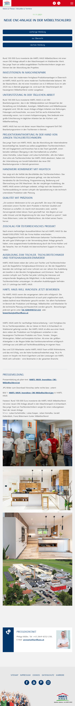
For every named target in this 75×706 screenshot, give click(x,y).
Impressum (25, 675)
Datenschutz (48, 675)
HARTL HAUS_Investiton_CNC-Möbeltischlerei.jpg (31, 393)
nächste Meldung (37, 45)
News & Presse (9, 9)
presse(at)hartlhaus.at (33, 640)
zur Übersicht (37, 38)
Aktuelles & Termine (24, 9)
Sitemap (14, 675)
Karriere (60, 675)
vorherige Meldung (37, 32)
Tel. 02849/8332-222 (31, 310)
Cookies (36, 675)
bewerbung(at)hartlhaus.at (15, 313)
